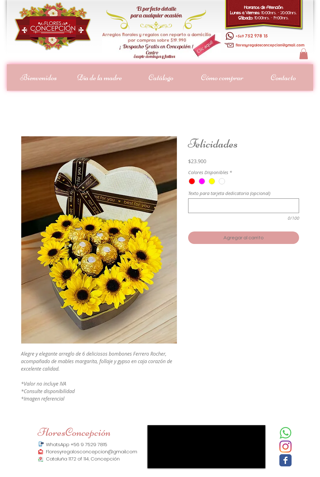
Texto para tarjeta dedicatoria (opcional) (229, 193)
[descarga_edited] (285, 433)
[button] (303, 53)
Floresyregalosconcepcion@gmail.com (91, 451)
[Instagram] (285, 446)
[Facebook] (285, 460)
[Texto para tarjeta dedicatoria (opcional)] (243, 205)
